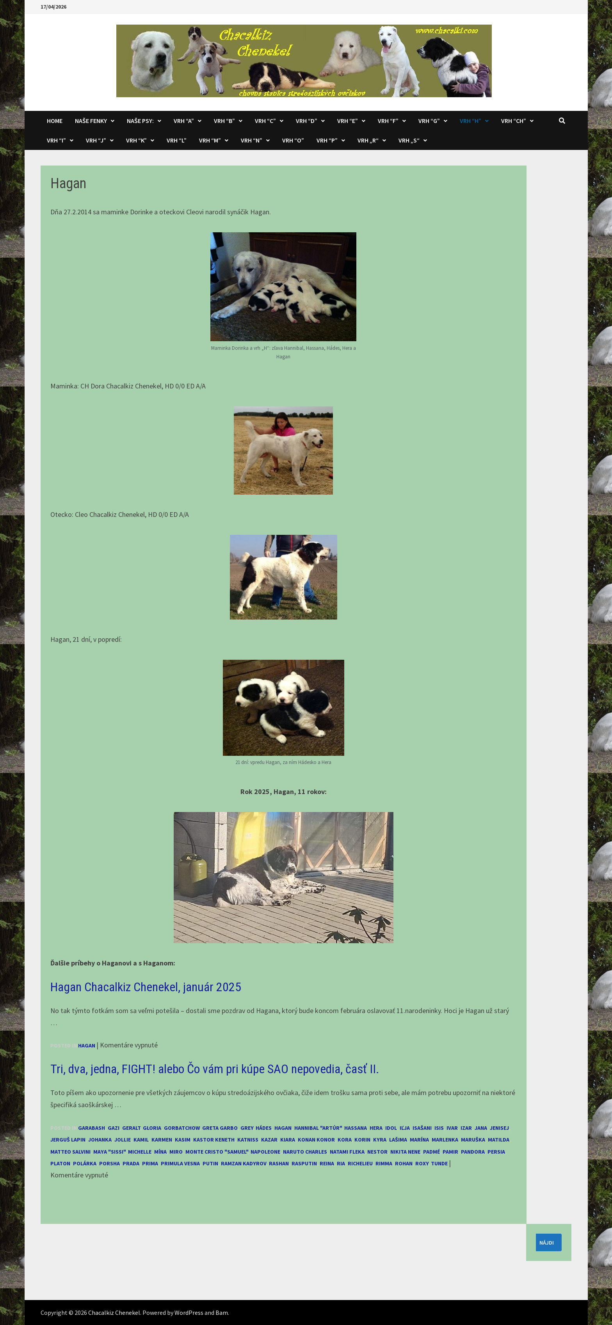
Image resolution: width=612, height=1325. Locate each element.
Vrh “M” (210, 140)
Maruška (473, 1139)
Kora (345, 1139)
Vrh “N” (251, 140)
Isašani (422, 1127)
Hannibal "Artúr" (318, 1127)
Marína (419, 1139)
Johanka (100, 1139)
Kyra (379, 1139)
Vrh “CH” (513, 121)
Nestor (377, 1151)
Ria (341, 1163)
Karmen (161, 1139)
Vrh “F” (388, 121)
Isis (439, 1127)
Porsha (109, 1163)
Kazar (269, 1139)
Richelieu (360, 1163)
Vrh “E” (347, 121)
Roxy (421, 1163)
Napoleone (265, 1151)
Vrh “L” (177, 140)
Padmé (431, 1151)
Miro (176, 1151)
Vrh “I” (56, 140)
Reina (327, 1163)
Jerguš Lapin (67, 1139)
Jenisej (499, 1127)
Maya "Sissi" (109, 1151)
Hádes (264, 1127)
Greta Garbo (220, 1127)
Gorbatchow (181, 1127)
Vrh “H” (470, 121)
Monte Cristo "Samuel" (216, 1151)
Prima (150, 1163)
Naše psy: (140, 121)
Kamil (141, 1139)
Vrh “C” (265, 121)
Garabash (91, 1127)
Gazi (113, 1127)
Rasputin (304, 1163)
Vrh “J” (96, 140)
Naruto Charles (305, 1151)
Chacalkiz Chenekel (114, 1312)
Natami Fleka (347, 1151)
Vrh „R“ (368, 140)
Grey (246, 1127)
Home (54, 121)
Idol (391, 1127)
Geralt (131, 1127)
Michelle (139, 1151)
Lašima (398, 1139)
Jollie (122, 1139)
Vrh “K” (136, 140)
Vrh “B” (224, 121)
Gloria (152, 1127)
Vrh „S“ (409, 140)
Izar (466, 1127)
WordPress (188, 1312)
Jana (481, 1127)
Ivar (452, 1127)
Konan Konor (316, 1139)
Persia (496, 1151)
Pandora (473, 1151)
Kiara (287, 1139)
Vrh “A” (184, 121)
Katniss (247, 1139)
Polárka (84, 1163)
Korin (362, 1139)
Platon (60, 1163)
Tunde (439, 1163)
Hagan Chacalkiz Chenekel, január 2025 (145, 987)
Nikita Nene (405, 1151)
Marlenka (445, 1139)
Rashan (279, 1163)
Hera (376, 1127)
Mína (160, 1151)
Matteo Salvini (70, 1151)
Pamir (450, 1151)
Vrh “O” (293, 140)
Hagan (86, 1045)
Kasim (182, 1139)
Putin (210, 1163)
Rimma (383, 1163)
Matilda (498, 1139)
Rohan (404, 1163)
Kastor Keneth (214, 1139)
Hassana (355, 1127)
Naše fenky (91, 121)
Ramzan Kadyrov (243, 1163)
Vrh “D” (306, 121)
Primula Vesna (180, 1163)
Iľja (405, 1127)
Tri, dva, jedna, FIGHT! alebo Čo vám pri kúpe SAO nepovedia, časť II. (214, 1068)
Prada (131, 1163)
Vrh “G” (429, 121)
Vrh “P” (327, 140)
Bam (221, 1312)
